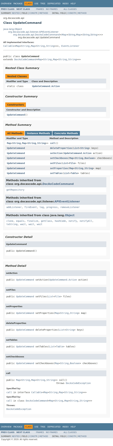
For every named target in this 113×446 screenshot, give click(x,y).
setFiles (55, 163)
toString (11, 224)
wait (23, 224)
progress (51, 207)
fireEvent (30, 207)
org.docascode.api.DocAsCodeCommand (36, 34)
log (42, 207)
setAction (56, 153)
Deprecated (54, 3)
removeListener (70, 207)
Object (70, 215)
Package (17, 3)
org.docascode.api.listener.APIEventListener (33, 32)
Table (74, 173)
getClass (46, 221)
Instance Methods (38, 133)
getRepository (15, 189)
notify (73, 221)
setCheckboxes (59, 158)
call (53, 143)
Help (73, 3)
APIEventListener (67, 201)
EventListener (70, 46)
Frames (40, 9)
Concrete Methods (66, 133)
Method (43, 13)
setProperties (59, 168)
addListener (14, 207)
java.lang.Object (12, 29)
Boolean (89, 158)
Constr (33, 13)
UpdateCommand (16, 114)
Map (64, 34)
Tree (42, 3)
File (72, 163)
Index (65, 3)
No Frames (52, 9)
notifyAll (86, 221)
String (71, 34)
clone (9, 221)
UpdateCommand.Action (46, 86)
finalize (32, 221)
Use (36, 3)
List (76, 148)
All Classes (70, 9)
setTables (56, 173)
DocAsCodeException (78, 383)
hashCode (60, 221)
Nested (16, 13)
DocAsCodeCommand (25, 59)
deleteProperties (61, 148)
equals (20, 221)
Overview (6, 3)
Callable (8, 46)
